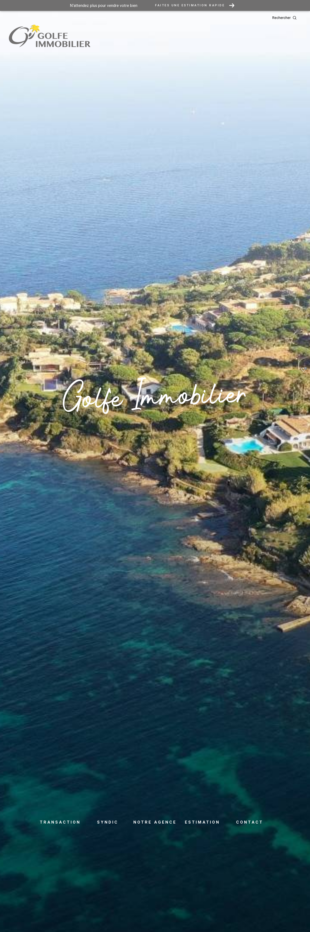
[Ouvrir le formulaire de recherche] (293, 18)
